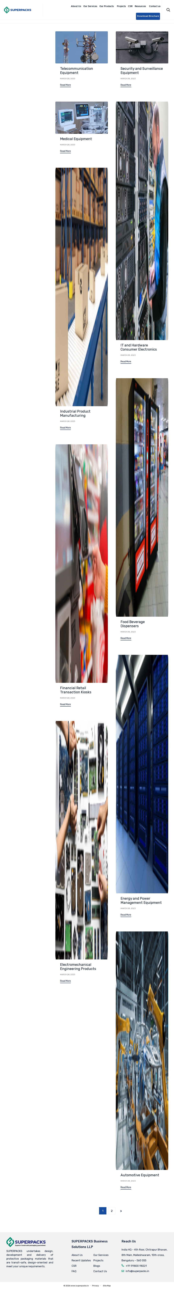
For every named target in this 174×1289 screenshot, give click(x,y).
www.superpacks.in (80, 1286)
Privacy (95, 1286)
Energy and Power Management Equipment (141, 905)
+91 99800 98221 (136, 1265)
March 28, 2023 (67, 78)
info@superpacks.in (137, 1271)
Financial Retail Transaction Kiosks (75, 691)
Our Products (106, 6)
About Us (76, 6)
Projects (121, 6)
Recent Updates (81, 1260)
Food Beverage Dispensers (133, 624)
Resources (140, 6)
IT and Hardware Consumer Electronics (139, 347)
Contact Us (100, 1271)
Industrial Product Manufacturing (75, 413)
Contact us (154, 6)
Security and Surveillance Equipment (142, 70)
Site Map (107, 1286)
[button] (65, 85)
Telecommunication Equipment (76, 70)
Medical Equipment (76, 139)
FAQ (74, 1271)
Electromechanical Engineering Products (78, 974)
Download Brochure (148, 16)
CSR (130, 6)
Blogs (96, 1265)
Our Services (90, 6)
